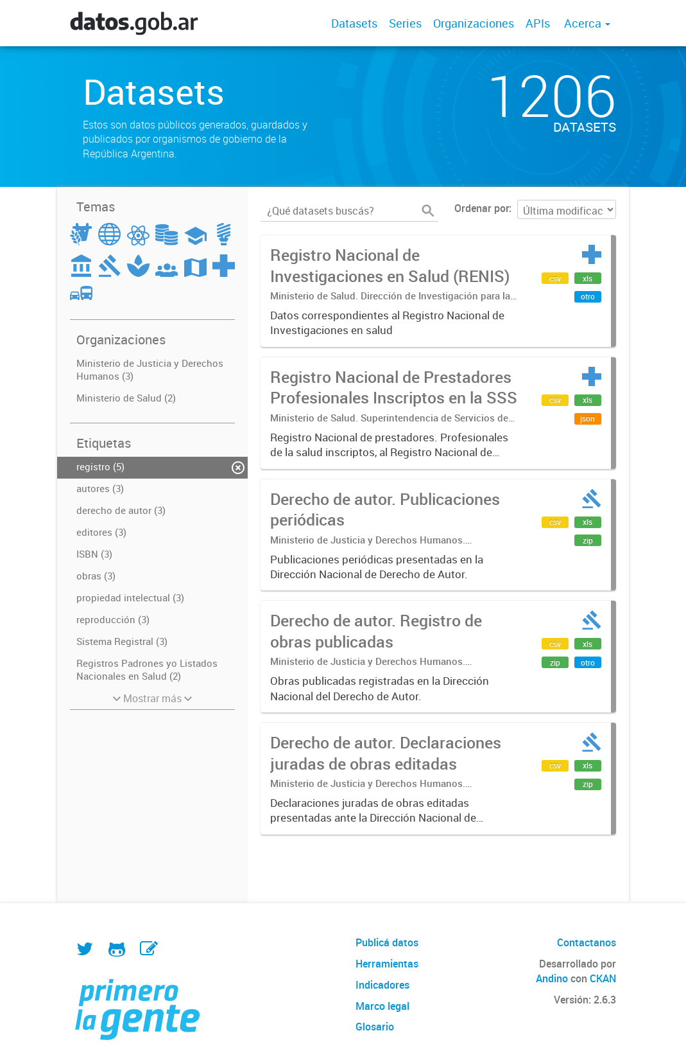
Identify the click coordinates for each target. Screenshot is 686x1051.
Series (405, 23)
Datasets (354, 23)
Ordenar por (481, 208)
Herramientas (387, 964)
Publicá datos (387, 942)
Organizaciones (473, 23)
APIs (538, 23)
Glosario (375, 1027)
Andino (552, 978)
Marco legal (382, 1006)
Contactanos (586, 942)
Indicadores (382, 985)
